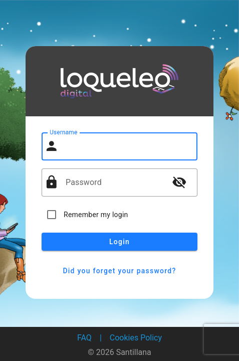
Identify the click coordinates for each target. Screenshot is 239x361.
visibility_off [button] (179, 182)
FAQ (84, 337)
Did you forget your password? (119, 271)
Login (119, 242)
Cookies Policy (136, 337)
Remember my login (96, 215)
